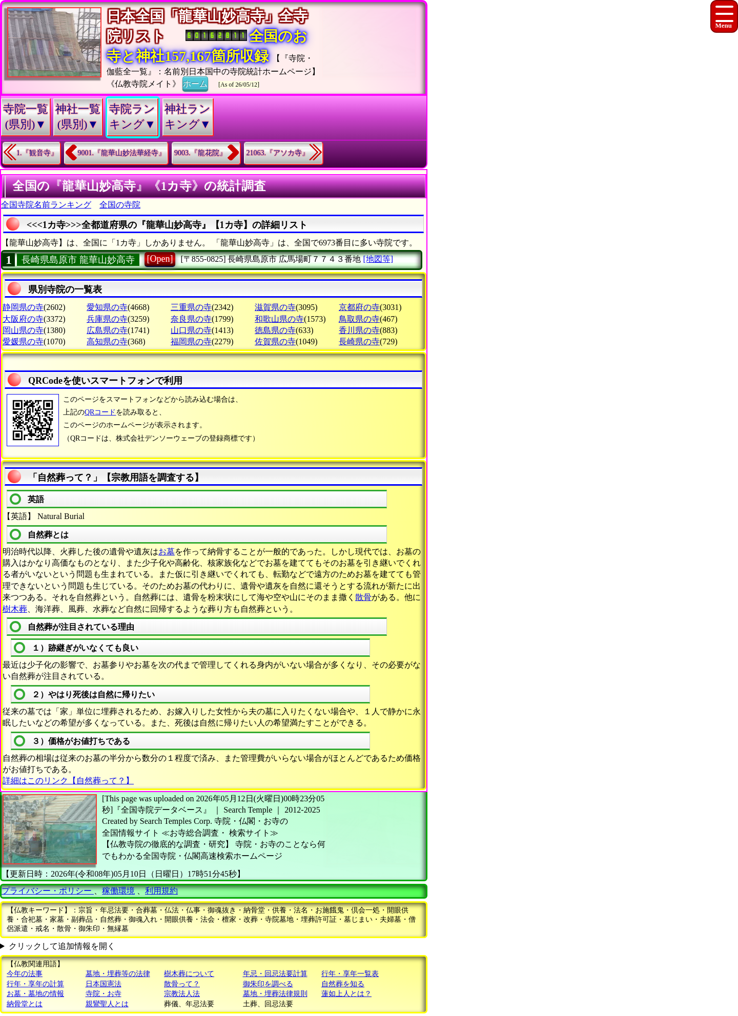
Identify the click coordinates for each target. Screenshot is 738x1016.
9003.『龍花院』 (200, 153)
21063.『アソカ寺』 (278, 153)
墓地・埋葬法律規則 (275, 994)
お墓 (166, 551)
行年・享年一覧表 (350, 974)
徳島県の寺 (275, 330)
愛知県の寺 (107, 307)
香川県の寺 (359, 330)
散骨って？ (182, 984)
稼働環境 (118, 890)
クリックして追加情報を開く (62, 946)
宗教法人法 (182, 994)
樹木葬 (15, 609)
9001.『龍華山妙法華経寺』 (122, 153)
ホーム (195, 83)
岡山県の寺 (23, 330)
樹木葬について (189, 974)
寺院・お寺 (103, 994)
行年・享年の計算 (35, 984)
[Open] (160, 259)
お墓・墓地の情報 (35, 994)
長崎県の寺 (359, 341)
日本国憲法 (103, 984)
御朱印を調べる (268, 984)
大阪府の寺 (23, 319)
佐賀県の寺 (275, 341)
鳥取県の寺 (359, 319)
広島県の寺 (107, 330)
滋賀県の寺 (275, 307)
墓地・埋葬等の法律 (118, 974)
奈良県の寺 (191, 319)
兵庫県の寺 (107, 319)
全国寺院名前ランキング (46, 204)
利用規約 (161, 890)
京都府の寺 (359, 307)
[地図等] (378, 259)
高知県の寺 (107, 341)
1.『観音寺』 (37, 153)
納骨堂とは (25, 1004)
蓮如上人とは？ (346, 994)
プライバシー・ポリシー (48, 890)
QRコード (100, 412)
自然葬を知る (342, 984)
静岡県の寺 (23, 307)
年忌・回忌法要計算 (275, 974)
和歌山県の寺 (279, 319)
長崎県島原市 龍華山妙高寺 (78, 260)
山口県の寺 (191, 330)
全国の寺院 (119, 204)
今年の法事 (25, 974)
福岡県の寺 (191, 341)
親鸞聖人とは (107, 1004)
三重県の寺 (191, 307)
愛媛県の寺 (23, 341)
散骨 (363, 597)
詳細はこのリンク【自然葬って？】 (68, 780)
